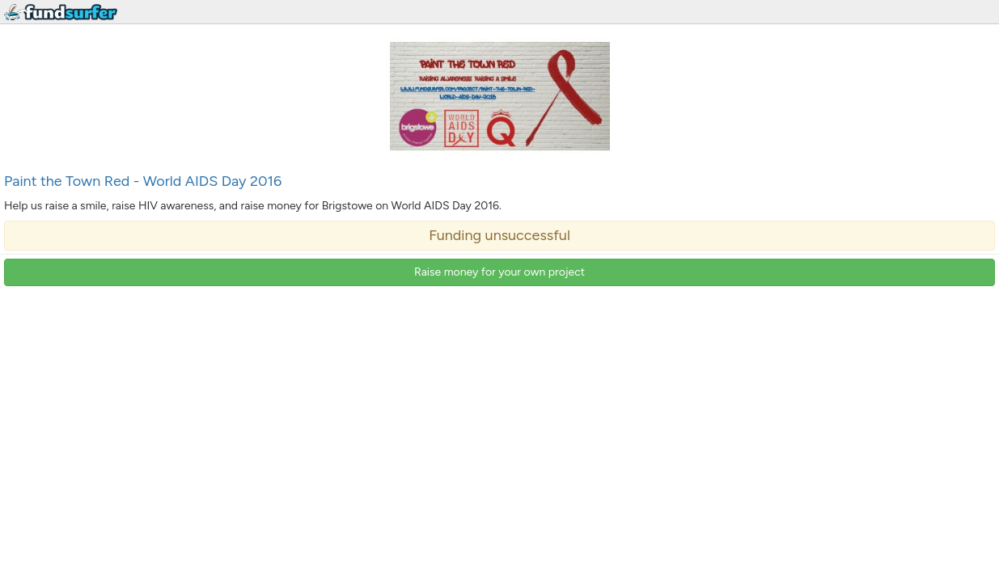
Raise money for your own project (499, 272)
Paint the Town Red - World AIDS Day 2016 (142, 181)
